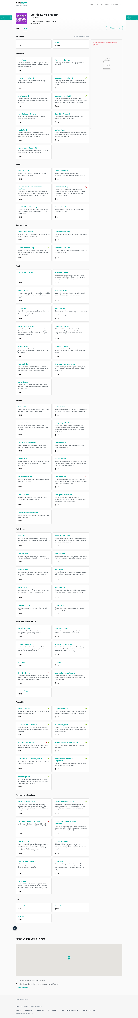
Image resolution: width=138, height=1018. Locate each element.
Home (17, 1006)
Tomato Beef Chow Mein (26, 644)
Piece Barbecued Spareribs (27, 114)
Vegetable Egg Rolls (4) (63, 96)
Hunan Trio (59, 861)
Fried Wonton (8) (23, 96)
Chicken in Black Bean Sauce (65, 364)
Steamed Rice (22, 906)
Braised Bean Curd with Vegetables (30, 758)
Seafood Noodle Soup (62, 248)
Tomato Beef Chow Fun (63, 644)
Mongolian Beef (23, 569)
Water (57, 42)
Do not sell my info (89, 1010)
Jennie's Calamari (24, 495)
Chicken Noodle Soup (62, 232)
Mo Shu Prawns (60, 459)
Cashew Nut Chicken (62, 326)
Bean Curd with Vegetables (27, 861)
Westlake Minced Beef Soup (27, 207)
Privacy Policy (53, 1010)
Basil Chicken (22, 308)
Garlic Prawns (22, 407)
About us (19, 1010)
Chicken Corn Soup (61, 207)
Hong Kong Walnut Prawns (64, 423)
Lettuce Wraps (60, 130)
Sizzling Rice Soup (61, 171)
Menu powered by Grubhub (81, 36)
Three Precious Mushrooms (27, 724)
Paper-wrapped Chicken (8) (27, 148)
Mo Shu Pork (22, 535)
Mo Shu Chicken (23, 364)
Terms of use (40, 1010)
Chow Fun (58, 662)
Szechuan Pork (60, 553)
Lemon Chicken (23, 290)
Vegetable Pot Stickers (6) (64, 78)
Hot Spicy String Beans (26, 742)
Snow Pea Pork (23, 553)
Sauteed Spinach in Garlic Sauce (66, 742)
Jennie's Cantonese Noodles (65, 673)
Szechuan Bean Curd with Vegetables (64, 760)
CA (22, 1006)
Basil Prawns (22, 881)
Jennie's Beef (22, 587)
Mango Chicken (60, 308)
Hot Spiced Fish (60, 477)
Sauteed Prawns (60, 443)
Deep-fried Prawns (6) (62, 114)
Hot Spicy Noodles (24, 673)
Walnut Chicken (23, 382)
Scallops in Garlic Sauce (63, 495)
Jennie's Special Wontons (27, 801)
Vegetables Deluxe (61, 708)
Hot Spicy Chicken (61, 841)
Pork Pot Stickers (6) (62, 60)
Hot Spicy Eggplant (61, 724)
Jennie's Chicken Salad (26, 326)
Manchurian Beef (61, 587)
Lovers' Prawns (23, 459)
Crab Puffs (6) (22, 130)
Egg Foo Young (23, 691)
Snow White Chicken (62, 346)
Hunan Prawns (60, 407)
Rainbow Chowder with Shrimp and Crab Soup (30, 188)
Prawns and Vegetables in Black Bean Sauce (66, 822)
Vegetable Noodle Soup (26, 248)
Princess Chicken (61, 290)
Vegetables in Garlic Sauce (64, 801)
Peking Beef (59, 569)
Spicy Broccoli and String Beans (29, 821)
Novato (26, 1006)
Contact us (28, 1010)
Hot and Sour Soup (61, 187)
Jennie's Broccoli (24, 708)
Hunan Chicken (23, 346)
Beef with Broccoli (24, 605)
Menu (17, 28)
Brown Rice (59, 906)
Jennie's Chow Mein (24, 628)
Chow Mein (21, 662)
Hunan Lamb (59, 605)
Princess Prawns (23, 423)
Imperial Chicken (23, 841)
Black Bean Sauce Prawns (27, 443)
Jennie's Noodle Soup (25, 232)
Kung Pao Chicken (61, 272)
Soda (19, 42)
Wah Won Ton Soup (24, 171)
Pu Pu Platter (22, 60)
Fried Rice (21, 917)
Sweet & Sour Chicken (25, 272)
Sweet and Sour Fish (25, 477)
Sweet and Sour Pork (62, 535)
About (25, 28)
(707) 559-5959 (35, 23)
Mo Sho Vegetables (24, 777)
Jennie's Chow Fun (61, 628)
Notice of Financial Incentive (70, 1010)
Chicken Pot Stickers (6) (26, 78)
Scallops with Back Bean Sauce (28, 513)
